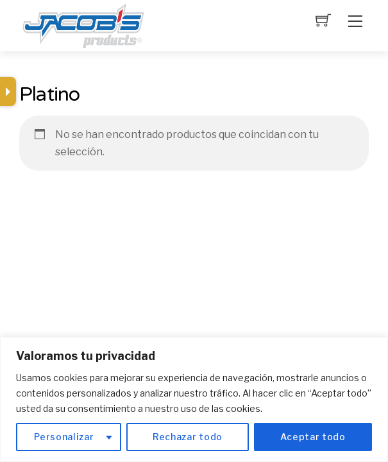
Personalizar (64, 436)
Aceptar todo (312, 436)
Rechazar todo (188, 436)
